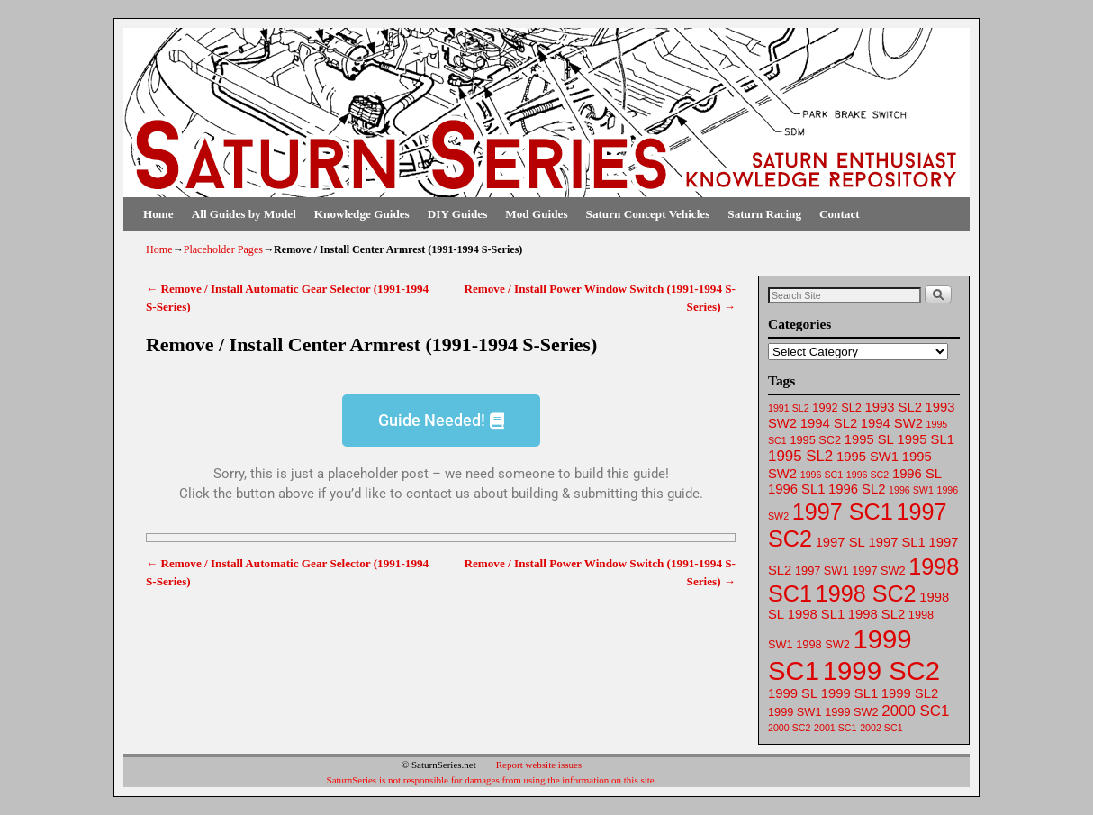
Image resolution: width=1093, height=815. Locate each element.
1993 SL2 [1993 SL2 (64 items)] (893, 407)
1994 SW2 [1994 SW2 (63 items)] (892, 423)
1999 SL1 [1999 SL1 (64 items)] (849, 693)
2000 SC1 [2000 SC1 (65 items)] (915, 711)
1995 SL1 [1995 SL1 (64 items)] (926, 439)
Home (158, 214)
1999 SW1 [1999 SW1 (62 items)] (794, 712)
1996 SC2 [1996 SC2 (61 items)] (867, 474)
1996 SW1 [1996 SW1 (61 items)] (911, 489)
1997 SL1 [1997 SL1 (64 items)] (896, 542)
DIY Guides (458, 214)
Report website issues (539, 764)
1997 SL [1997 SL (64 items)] (840, 542)
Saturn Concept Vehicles (648, 214)
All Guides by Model (244, 214)
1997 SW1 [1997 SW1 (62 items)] (821, 570)
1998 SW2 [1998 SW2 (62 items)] (822, 644)
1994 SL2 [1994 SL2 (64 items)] (828, 423)
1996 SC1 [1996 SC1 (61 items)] (821, 474)
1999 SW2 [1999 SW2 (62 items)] (851, 712)
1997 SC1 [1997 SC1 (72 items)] (842, 511)
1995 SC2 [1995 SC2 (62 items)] (815, 440)
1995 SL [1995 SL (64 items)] (869, 439)
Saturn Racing (764, 214)
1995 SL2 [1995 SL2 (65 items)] (800, 456)
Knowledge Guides (362, 214)
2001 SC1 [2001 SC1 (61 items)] (835, 727)
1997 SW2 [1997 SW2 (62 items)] (878, 570)
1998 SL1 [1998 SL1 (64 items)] (816, 614)
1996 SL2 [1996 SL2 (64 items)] (856, 489)
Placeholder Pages (223, 249)
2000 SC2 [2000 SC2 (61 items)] (789, 727)
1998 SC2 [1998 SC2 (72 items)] (866, 593)
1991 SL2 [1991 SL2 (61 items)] (788, 408)
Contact (839, 214)
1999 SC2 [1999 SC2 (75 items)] (881, 670)
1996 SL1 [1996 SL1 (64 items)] (796, 489)
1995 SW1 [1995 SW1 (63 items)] (867, 456)
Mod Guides (536, 214)
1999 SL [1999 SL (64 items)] (792, 693)
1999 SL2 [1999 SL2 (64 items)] (909, 693)
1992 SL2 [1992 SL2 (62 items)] (837, 407)
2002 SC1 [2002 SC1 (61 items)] (881, 727)
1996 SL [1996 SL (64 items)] (917, 473)
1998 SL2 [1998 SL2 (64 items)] (876, 614)
